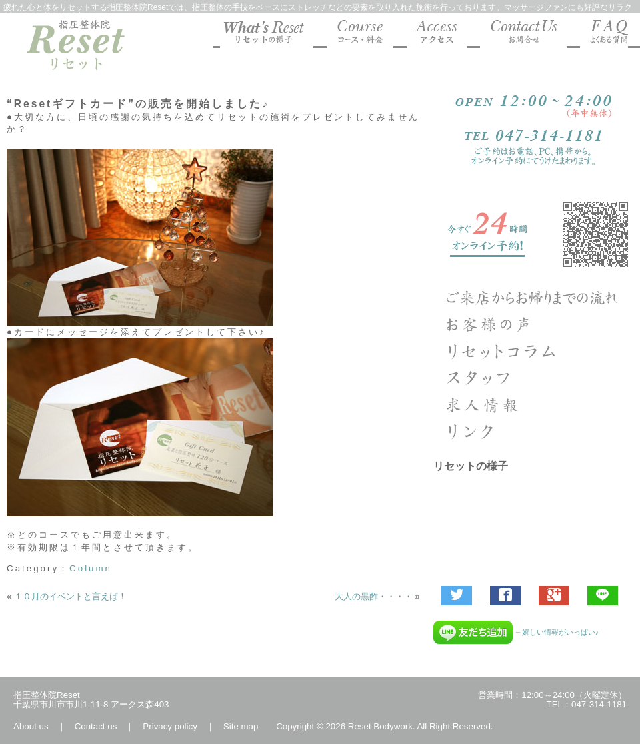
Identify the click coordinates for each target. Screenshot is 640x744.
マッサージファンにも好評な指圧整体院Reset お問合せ (523, 34)
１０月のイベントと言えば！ (70, 596)
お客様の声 (533, 324)
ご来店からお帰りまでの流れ (533, 298)
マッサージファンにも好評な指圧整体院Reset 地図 (437, 34)
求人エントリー (533, 404)
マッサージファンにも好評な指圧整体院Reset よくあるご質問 (604, 34)
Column (90, 568)
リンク (533, 431)
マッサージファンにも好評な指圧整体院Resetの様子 (266, 34)
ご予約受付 (533, 234)
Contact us (96, 726)
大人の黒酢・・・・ (374, 596)
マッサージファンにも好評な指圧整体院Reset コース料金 (360, 34)
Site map (241, 726)
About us (31, 726)
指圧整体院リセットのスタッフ (533, 378)
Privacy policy (170, 726)
